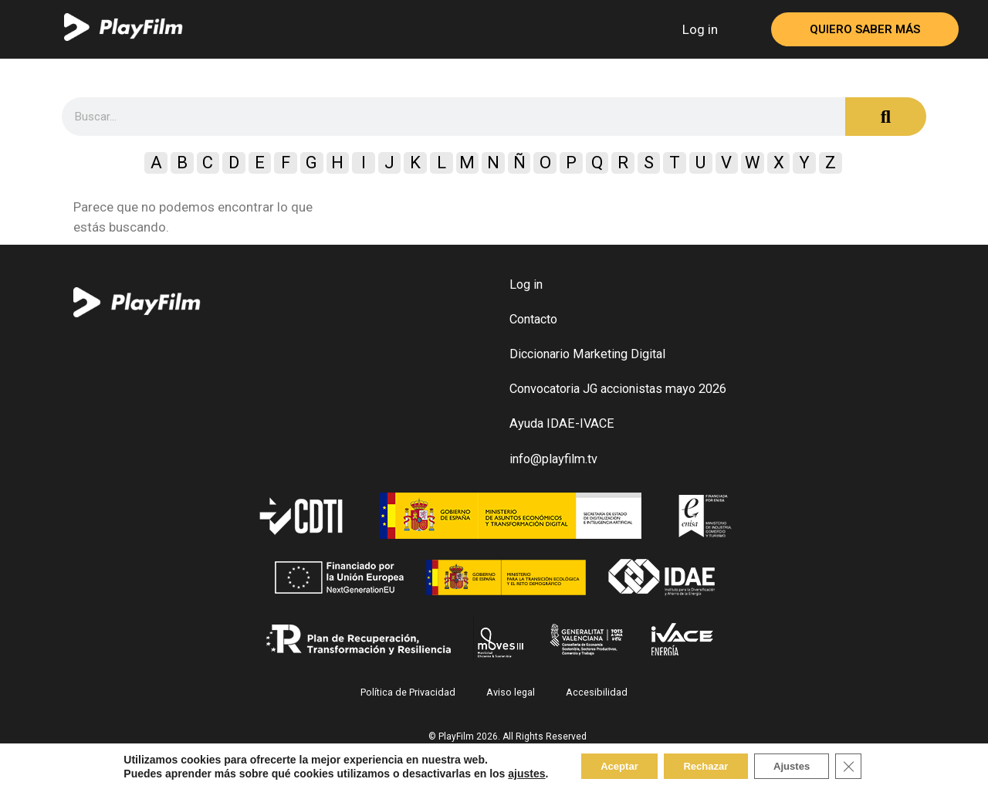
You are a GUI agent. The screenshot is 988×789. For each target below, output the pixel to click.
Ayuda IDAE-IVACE (560, 431)
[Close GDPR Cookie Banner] (864, 765)
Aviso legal (511, 700)
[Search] (885, 116)
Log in (700, 29)
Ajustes (801, 765)
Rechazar (705, 765)
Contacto (533, 322)
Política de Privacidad (411, 700)
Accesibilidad (595, 700)
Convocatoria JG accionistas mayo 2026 (617, 395)
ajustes (510, 772)
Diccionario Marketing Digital (587, 358)
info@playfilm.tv (552, 467)
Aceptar (608, 765)
